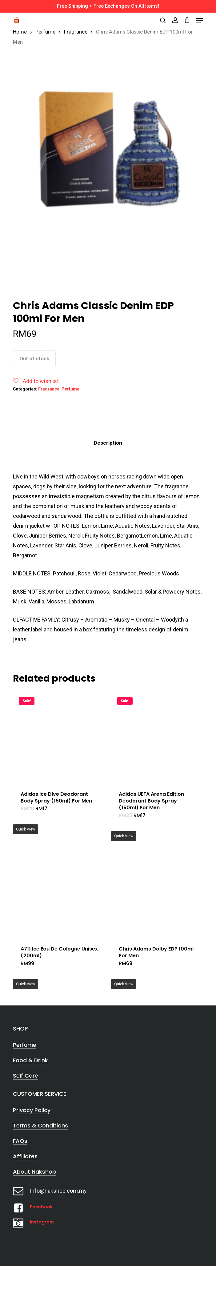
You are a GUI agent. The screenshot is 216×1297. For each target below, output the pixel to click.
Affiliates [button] (25, 1156)
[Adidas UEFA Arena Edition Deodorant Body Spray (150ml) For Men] (158, 737)
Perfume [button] (24, 1045)
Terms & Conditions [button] (40, 1125)
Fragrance (75, 32)
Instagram (42, 1222)
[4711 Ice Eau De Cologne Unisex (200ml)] (59, 892)
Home (20, 32)
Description (108, 443)
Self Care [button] (25, 1075)
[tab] (108, 443)
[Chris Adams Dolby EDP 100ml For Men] (158, 892)
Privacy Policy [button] (31, 1110)
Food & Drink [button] (30, 1060)
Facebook (41, 1207)
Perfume (45, 32)
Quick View (25, 829)
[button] (199, 20)
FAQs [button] (20, 1141)
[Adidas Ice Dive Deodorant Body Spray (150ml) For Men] (59, 737)
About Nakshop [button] (34, 1171)
